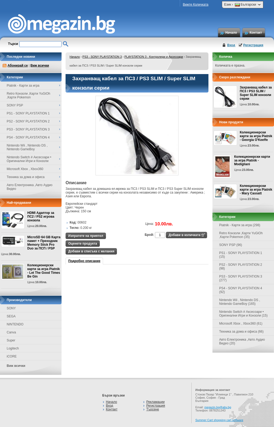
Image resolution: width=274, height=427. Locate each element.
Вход (231, 45)
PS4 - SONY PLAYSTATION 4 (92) (240, 290)
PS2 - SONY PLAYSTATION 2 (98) (240, 266)
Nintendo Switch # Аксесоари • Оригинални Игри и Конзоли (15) (243, 313)
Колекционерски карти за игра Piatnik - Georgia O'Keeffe (256, 136)
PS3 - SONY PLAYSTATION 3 (102, 56)
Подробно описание (84, 261)
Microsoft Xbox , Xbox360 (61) (240, 323)
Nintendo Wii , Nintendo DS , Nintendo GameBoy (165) (239, 302)
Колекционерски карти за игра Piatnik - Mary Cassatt (256, 189)
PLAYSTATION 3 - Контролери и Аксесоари (153, 56)
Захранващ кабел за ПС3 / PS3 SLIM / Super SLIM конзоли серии (256, 93)
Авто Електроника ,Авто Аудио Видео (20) (242, 341)
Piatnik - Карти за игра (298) (239, 225)
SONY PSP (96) (230, 245)
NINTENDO (15, 324)
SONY (11, 308)
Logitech (13, 348)
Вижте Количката (195, 4)
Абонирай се (17, 65)
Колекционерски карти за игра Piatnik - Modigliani (252, 160)
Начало (231, 32)
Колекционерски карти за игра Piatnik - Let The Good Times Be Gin (43, 270)
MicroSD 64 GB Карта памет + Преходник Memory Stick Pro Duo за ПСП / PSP (43, 242)
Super (11, 340)
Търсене (152, 409)
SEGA (11, 316)
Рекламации (155, 402)
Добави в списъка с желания (91, 251)
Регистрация (253, 45)
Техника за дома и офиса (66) (241, 331)
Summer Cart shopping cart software (219, 420)
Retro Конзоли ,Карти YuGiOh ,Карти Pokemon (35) (241, 235)
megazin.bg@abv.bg (217, 407)
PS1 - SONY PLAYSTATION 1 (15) (240, 255)
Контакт (256, 32)
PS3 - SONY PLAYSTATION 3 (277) (240, 278)
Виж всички (40, 65)
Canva (11, 332)
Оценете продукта (82, 243)
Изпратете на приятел (85, 236)
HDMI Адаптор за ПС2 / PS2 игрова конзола (40, 216)
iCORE (12, 356)
